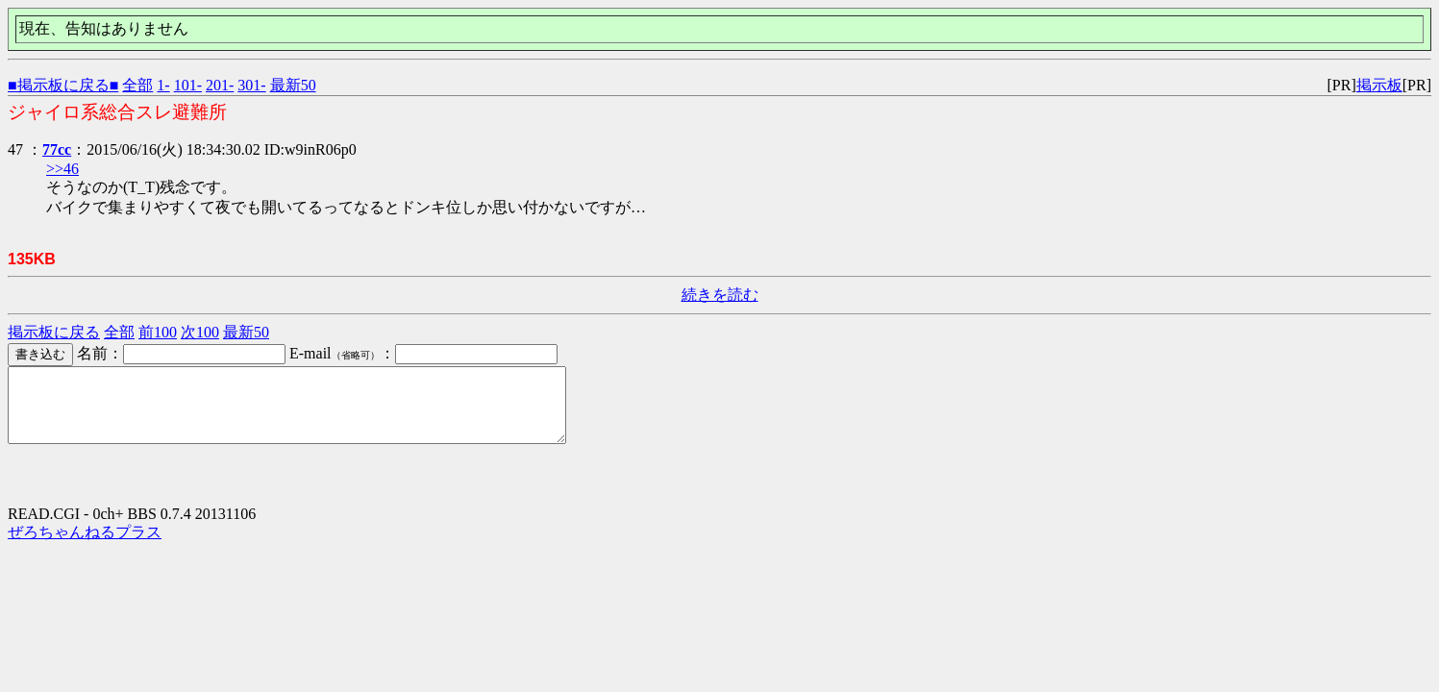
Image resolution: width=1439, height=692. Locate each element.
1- (163, 85)
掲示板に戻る (54, 332)
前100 (157, 332)
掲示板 (1379, 85)
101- (188, 85)
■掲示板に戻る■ (63, 85)
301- (251, 85)
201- (220, 85)
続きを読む (720, 294)
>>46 (62, 169)
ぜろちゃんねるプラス (84, 546)
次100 (200, 332)
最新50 (293, 85)
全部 (137, 85)
